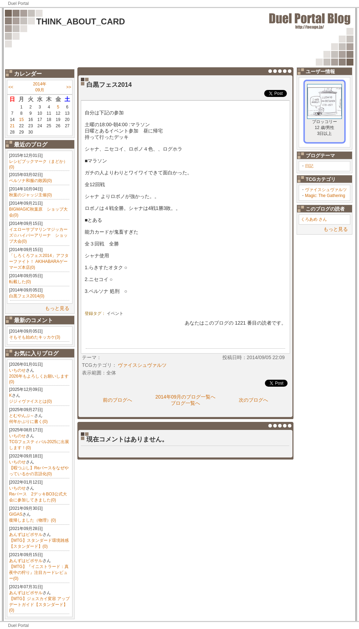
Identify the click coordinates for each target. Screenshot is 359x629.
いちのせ (17, 370)
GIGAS (15, 514)
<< (10, 87)
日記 (309, 166)
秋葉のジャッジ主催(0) (30, 194)
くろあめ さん (314, 219)
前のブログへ (117, 400)
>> (68, 87)
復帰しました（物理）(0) (32, 520)
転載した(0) (20, 281)
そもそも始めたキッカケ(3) (34, 337)
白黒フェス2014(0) (26, 296)
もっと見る (57, 308)
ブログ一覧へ (185, 403)
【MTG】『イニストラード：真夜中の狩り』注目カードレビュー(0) (39, 572)
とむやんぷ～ (21, 415)
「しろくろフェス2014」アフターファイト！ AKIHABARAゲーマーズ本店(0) (39, 261)
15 (21, 119)
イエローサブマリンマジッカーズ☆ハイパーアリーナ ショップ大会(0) (38, 235)
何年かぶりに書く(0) (28, 421)
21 (12, 125)
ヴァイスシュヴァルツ (326, 189)
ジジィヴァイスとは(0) (30, 401)
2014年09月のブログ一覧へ (185, 397)
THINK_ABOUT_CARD (80, 21)
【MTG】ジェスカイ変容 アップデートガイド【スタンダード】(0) (39, 604)
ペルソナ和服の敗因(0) (30, 180)
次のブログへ (253, 400)
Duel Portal (18, 3)
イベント (115, 313)
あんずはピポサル (26, 534)
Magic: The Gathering (325, 195)
